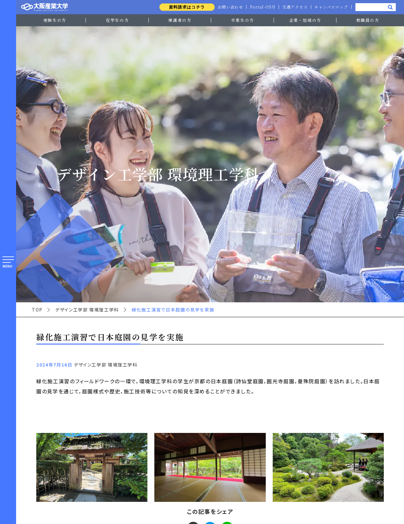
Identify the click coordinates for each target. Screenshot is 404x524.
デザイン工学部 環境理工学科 (87, 309)
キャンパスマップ (331, 7)
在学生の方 (117, 20)
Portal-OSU (261, 7)
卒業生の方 (242, 20)
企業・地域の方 (305, 20)
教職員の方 (367, 20)
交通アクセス (294, 7)
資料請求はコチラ (184, 7)
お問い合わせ (228, 7)
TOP (37, 309)
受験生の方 (54, 20)
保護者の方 (179, 20)
